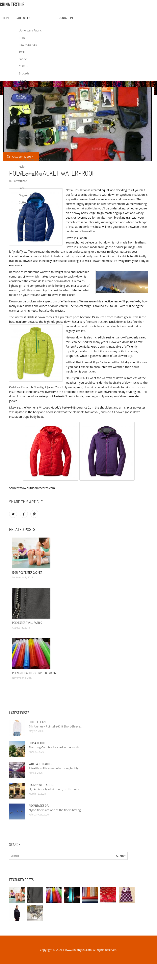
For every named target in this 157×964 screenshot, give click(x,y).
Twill (22, 52)
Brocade (24, 73)
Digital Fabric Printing (32, 131)
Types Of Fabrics (29, 116)
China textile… (38, 743)
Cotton (23, 202)
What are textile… (40, 764)
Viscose (23, 102)
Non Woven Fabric (30, 174)
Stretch (23, 152)
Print (22, 37)
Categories (23, 18)
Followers (25, 88)
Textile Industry (29, 95)
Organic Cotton (29, 195)
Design (23, 80)
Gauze (23, 238)
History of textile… (41, 785)
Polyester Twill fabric (27, 623)
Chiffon (23, 66)
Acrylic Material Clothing (34, 159)
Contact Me (66, 18)
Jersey (23, 217)
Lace (22, 188)
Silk (21, 209)
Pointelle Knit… (39, 722)
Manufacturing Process (34, 138)
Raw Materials (28, 45)
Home (6, 18)
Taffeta (23, 231)
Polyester (25, 109)
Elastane (24, 224)
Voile (22, 145)
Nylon (22, 166)
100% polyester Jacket (27, 572)
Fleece (23, 181)
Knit (21, 123)
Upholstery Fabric (30, 30)
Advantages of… (39, 806)
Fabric (23, 59)
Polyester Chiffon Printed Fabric (34, 673)
